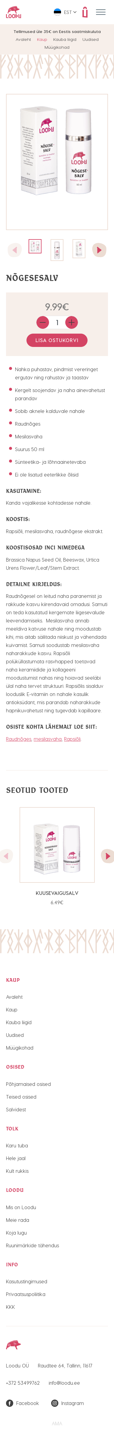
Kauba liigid (64, 39)
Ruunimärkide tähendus (32, 1245)
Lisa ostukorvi (56, 340)
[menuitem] (65, 12)
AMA (57, 1423)
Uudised (90, 39)
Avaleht (23, 39)
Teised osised (21, 1097)
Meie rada (17, 1220)
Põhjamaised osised (28, 1084)
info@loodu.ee (64, 1383)
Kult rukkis (17, 1171)
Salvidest (16, 1109)
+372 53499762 (23, 1383)
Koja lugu (16, 1232)
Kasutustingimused (26, 1281)
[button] (99, 250)
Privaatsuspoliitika (25, 1294)
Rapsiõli (72, 739)
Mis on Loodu (21, 1207)
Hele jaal (16, 1158)
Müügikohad (57, 47)
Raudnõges (18, 739)
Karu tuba (17, 1145)
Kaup (42, 39)
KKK (10, 1307)
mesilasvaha (48, 739)
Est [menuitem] (68, 12)
